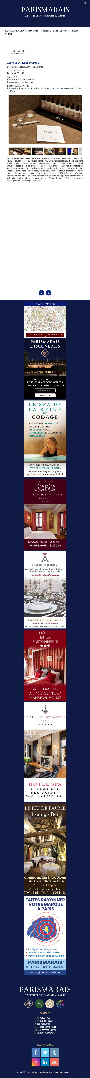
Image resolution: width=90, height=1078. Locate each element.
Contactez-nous (42, 1018)
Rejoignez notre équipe (45, 1027)
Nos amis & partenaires (45, 1033)
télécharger (35, 335)
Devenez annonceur (44, 1021)
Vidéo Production (43, 1024)
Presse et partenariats (45, 1030)
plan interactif (55, 335)
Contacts (45, 1013)
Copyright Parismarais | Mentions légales (51, 1072)
